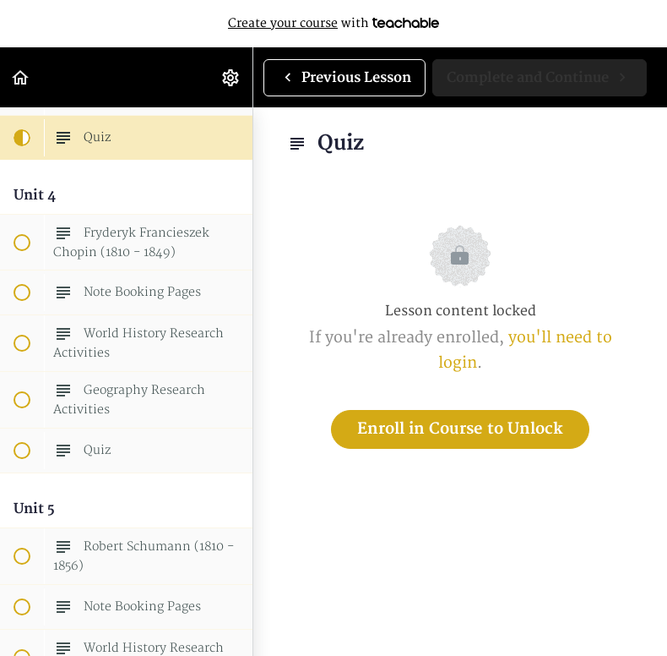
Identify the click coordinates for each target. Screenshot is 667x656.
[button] (21, 77)
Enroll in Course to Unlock (460, 429)
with (333, 23)
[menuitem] (231, 77)
